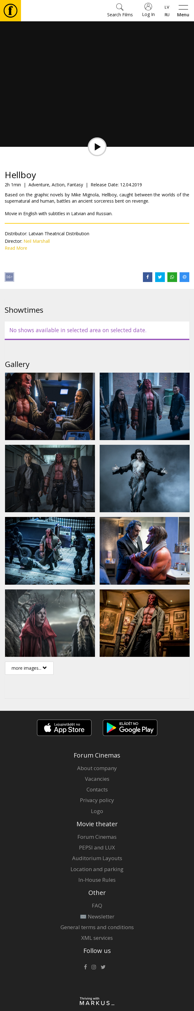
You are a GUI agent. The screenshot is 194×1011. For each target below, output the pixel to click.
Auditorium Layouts (97, 858)
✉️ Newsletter (97, 916)
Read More (16, 248)
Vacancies (97, 778)
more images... (29, 668)
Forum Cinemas (97, 836)
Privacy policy (97, 800)
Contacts (97, 789)
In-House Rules (97, 879)
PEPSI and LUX (97, 847)
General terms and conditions (97, 927)
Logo (97, 811)
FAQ (97, 905)
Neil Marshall (37, 241)
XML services (97, 937)
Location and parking (97, 869)
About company (97, 768)
